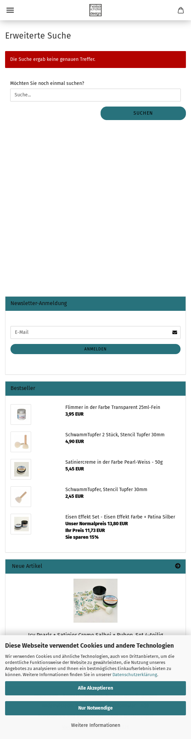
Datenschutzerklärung (134, 674)
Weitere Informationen (95, 725)
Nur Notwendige (95, 708)
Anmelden (95, 349)
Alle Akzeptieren (95, 688)
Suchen (143, 113)
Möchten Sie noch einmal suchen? (47, 83)
